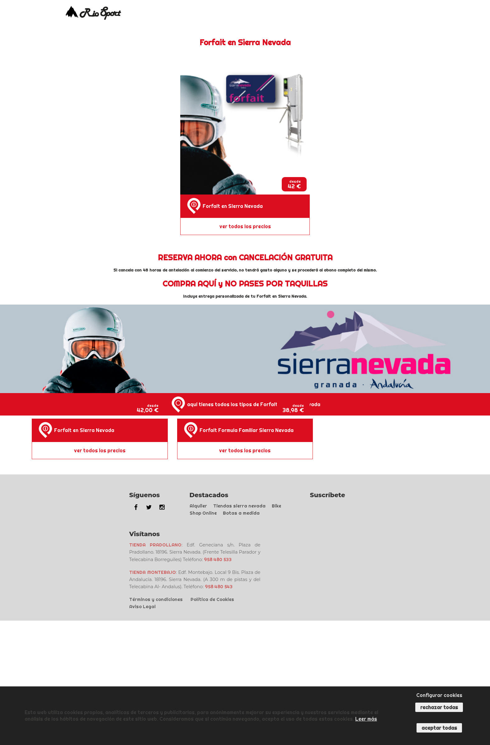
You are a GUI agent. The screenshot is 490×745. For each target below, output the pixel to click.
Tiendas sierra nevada (239, 506)
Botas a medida (241, 513)
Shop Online (203, 513)
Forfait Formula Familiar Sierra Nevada (247, 430)
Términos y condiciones (156, 599)
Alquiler (198, 506)
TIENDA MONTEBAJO (152, 572)
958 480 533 (218, 559)
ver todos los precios (245, 226)
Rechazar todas (439, 707)
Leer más (366, 719)
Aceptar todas (439, 728)
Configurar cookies (439, 695)
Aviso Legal (142, 606)
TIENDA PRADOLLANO (155, 545)
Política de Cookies (212, 599)
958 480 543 (219, 586)
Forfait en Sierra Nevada (233, 206)
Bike (276, 506)
